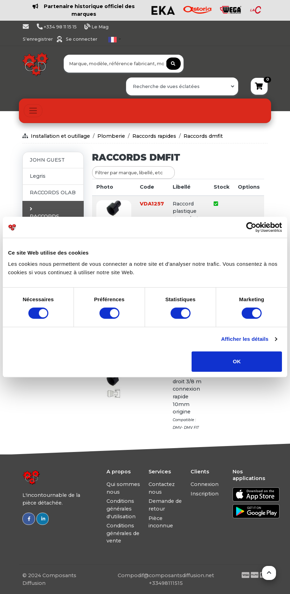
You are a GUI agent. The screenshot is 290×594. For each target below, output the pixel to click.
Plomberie (111, 136)
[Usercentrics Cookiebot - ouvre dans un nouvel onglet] (251, 227)
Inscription (205, 494)
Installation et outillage (60, 136)
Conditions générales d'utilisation (121, 508)
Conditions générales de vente (122, 533)
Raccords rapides (154, 136)
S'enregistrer (38, 39)
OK (237, 361)
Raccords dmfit (203, 136)
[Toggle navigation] (33, 110)
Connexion (205, 484)
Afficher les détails (244, 339)
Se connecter (81, 39)
